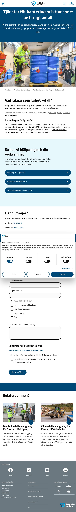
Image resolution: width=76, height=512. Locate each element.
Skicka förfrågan (17, 372)
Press (29, 507)
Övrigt (15, 317)
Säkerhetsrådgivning (20, 309)
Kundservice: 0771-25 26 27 (35, 491)
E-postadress (16, 291)
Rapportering (17, 313)
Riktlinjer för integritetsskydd (8, 497)
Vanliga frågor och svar (7, 485)
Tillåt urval (38, 274)
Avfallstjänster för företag (42, 90)
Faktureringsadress (32, 502)
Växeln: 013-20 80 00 (33, 486)
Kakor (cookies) (5, 495)
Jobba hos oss (5, 490)
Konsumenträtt (5, 492)
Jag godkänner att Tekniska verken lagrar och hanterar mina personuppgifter (33, 360)
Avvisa (14, 274)
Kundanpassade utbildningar (23, 305)
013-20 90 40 (17, 223)
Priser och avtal (5, 488)
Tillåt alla (62, 274)
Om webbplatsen (5, 493)
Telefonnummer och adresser (35, 496)
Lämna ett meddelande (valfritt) (23, 325)
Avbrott (3, 487)
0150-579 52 (18, 228)
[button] (3, 3)
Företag (7, 90)
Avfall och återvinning (22, 90)
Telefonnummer (17, 280)
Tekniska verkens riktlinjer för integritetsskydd (26, 350)
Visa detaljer (66, 268)
